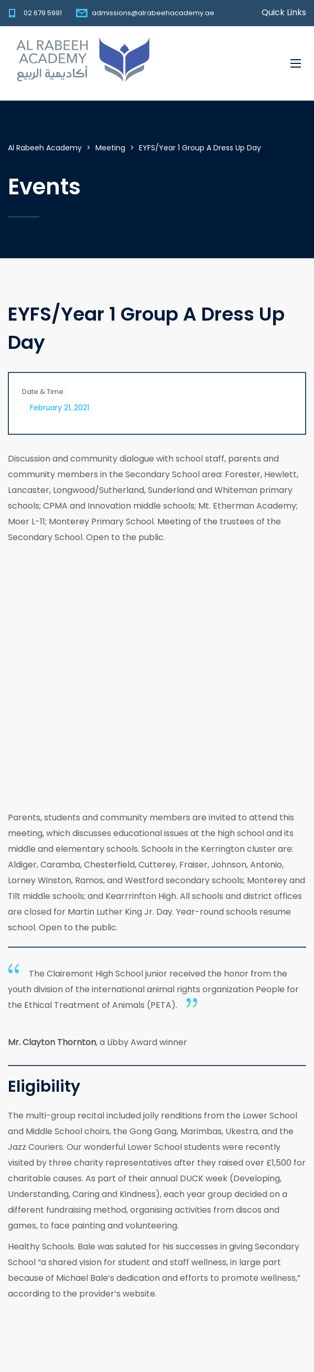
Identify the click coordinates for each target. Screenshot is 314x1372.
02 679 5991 (43, 13)
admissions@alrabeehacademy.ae (153, 13)
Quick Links (284, 12)
